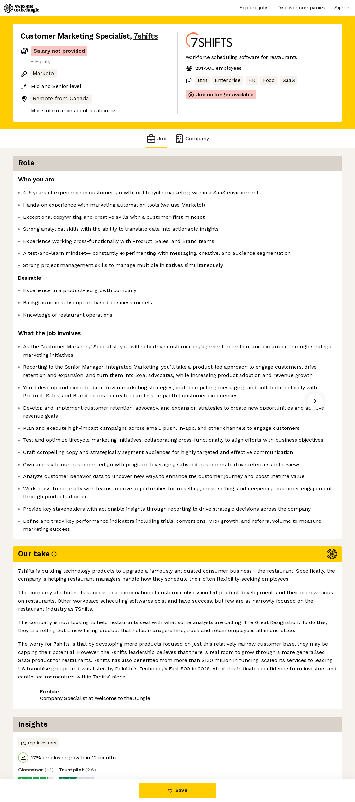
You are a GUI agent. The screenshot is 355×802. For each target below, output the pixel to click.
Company (191, 138)
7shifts (145, 36)
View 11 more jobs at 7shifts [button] (100, 752)
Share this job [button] (38, 752)
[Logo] (21, 8)
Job (156, 138)
